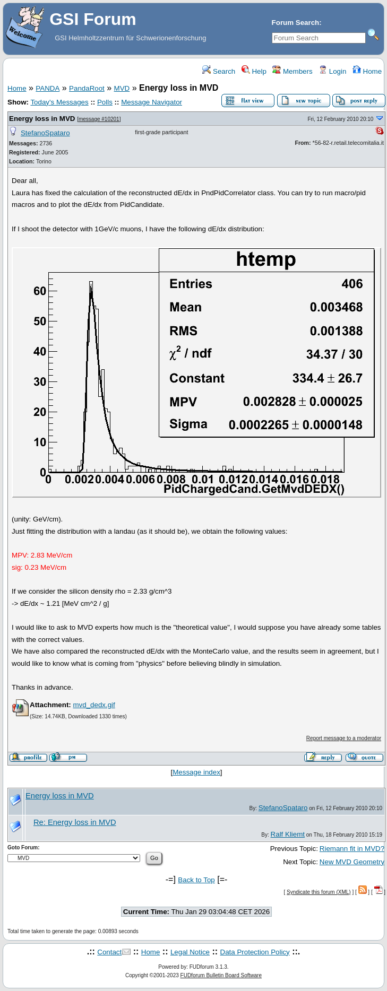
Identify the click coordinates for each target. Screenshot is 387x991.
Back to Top (196, 880)
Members (292, 71)
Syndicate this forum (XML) (319, 892)
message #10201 (99, 119)
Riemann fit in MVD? (352, 849)
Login (332, 71)
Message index (196, 772)
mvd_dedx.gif (94, 705)
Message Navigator (151, 102)
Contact (109, 952)
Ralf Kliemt (288, 834)
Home (367, 71)
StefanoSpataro (45, 133)
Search (218, 71)
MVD (122, 88)
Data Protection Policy (255, 952)
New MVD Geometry (352, 862)
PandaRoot (87, 88)
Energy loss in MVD (42, 119)
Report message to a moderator (343, 738)
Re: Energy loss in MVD (74, 822)
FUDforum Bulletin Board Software (221, 975)
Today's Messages (59, 102)
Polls (105, 102)
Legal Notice (190, 952)
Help (254, 71)
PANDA (47, 88)
